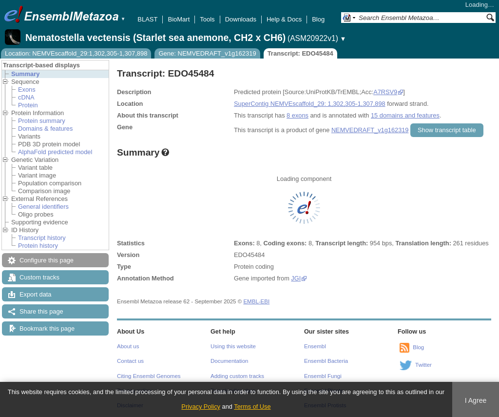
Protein (28, 105)
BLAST (147, 19)
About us (128, 346)
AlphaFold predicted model (55, 152)
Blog (318, 19)
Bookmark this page (47, 328)
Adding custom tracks (237, 376)
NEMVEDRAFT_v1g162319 (370, 130)
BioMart (179, 19)
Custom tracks (39, 277)
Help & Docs (284, 19)
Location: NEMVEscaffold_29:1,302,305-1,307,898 (76, 53)
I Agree (476, 400)
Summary (25, 74)
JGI (296, 278)
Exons (27, 89)
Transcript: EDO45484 (300, 53)
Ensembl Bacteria (326, 361)
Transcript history (42, 237)
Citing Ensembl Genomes (149, 376)
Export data (35, 294)
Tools (207, 19)
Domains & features (45, 128)
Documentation (229, 361)
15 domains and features (405, 115)
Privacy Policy (200, 406)
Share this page (41, 311)
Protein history (38, 245)
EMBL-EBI (256, 301)
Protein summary (41, 120)
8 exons (297, 115)
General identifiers (43, 206)
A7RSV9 (385, 92)
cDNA (26, 97)
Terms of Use (252, 406)
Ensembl (315, 346)
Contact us (130, 361)
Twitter (423, 365)
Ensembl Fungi (323, 376)
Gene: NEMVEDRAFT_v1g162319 (207, 53)
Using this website (233, 346)
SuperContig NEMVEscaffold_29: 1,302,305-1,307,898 (309, 103)
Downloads (240, 19)
